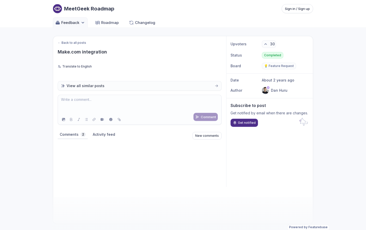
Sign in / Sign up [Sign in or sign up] (297, 9)
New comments (207, 136)
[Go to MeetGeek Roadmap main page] (83, 8)
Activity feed (104, 134)
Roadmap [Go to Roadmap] (107, 22)
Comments (73, 134)
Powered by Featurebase (308, 227)
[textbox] (139, 104)
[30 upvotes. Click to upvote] (269, 44)
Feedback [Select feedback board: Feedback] (70, 22)
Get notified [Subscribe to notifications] (244, 123)
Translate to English (75, 66)
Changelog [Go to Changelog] (142, 22)
